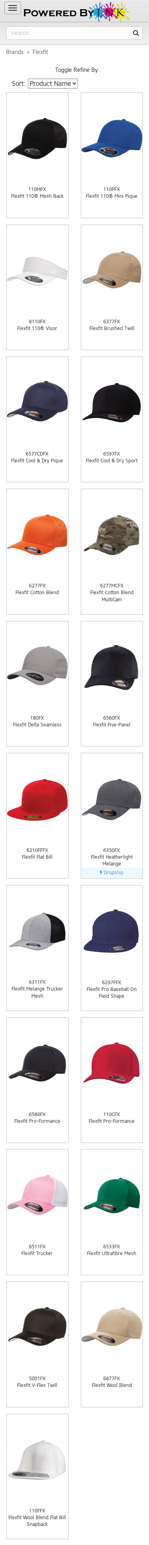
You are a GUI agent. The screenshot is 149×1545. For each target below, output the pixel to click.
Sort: (19, 83)
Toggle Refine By (76, 70)
